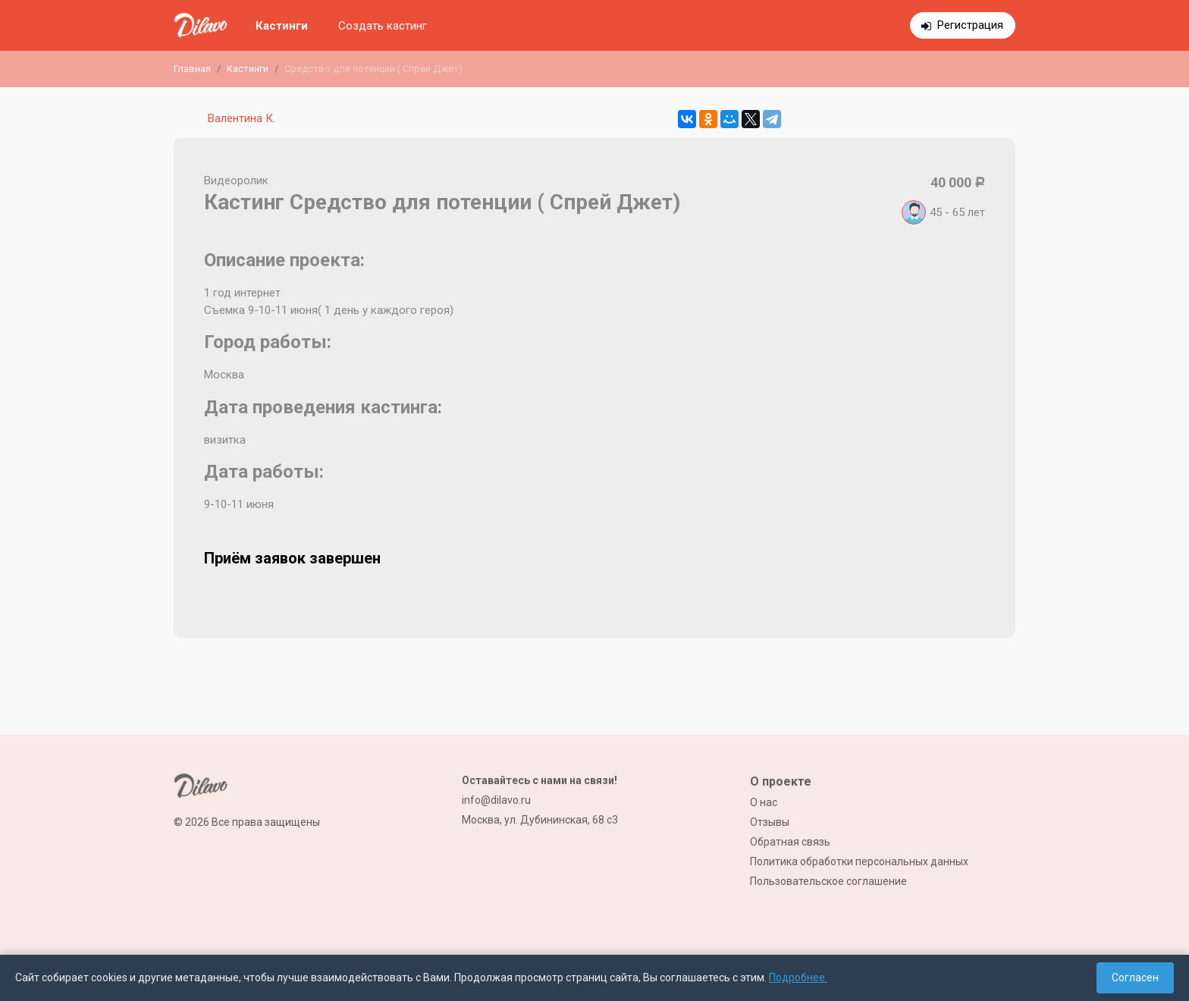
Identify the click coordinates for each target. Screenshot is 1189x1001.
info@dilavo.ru (496, 800)
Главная (192, 68)
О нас (763, 802)
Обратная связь (790, 842)
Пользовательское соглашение (828, 881)
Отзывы (769, 822)
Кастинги (282, 26)
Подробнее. (798, 977)
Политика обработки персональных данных (859, 861)
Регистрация (970, 25)
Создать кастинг (382, 26)
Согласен (1135, 977)
